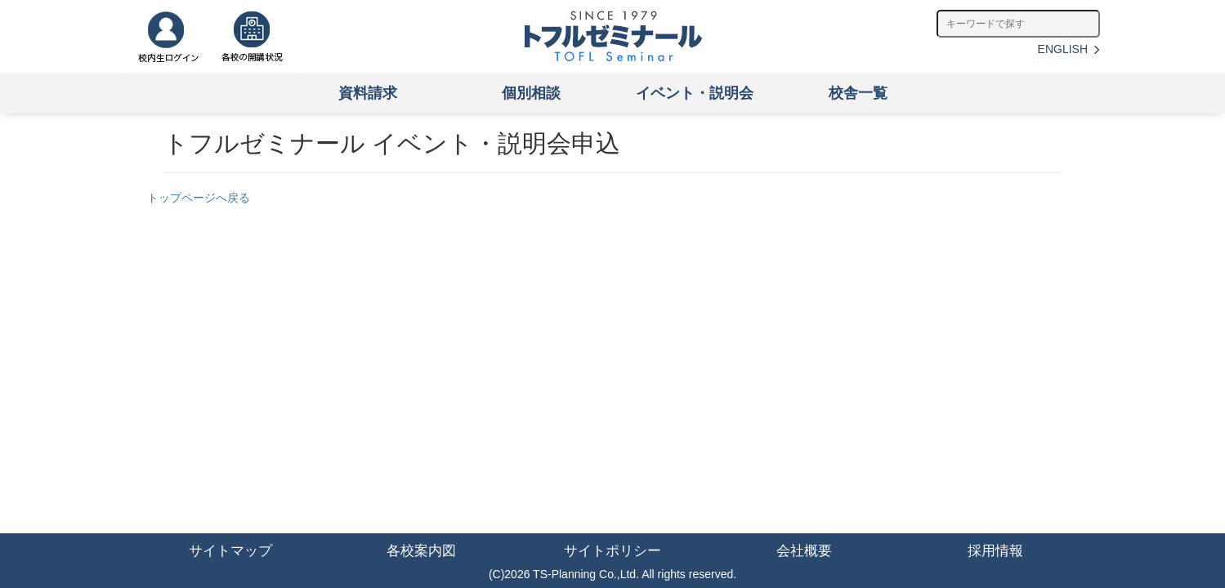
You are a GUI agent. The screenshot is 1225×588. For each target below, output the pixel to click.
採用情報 (995, 551)
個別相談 (531, 93)
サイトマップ (230, 551)
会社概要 (804, 551)
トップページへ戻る (198, 197)
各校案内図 (421, 551)
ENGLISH (1069, 49)
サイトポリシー (612, 551)
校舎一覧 (858, 93)
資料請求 (367, 93)
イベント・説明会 (694, 93)
